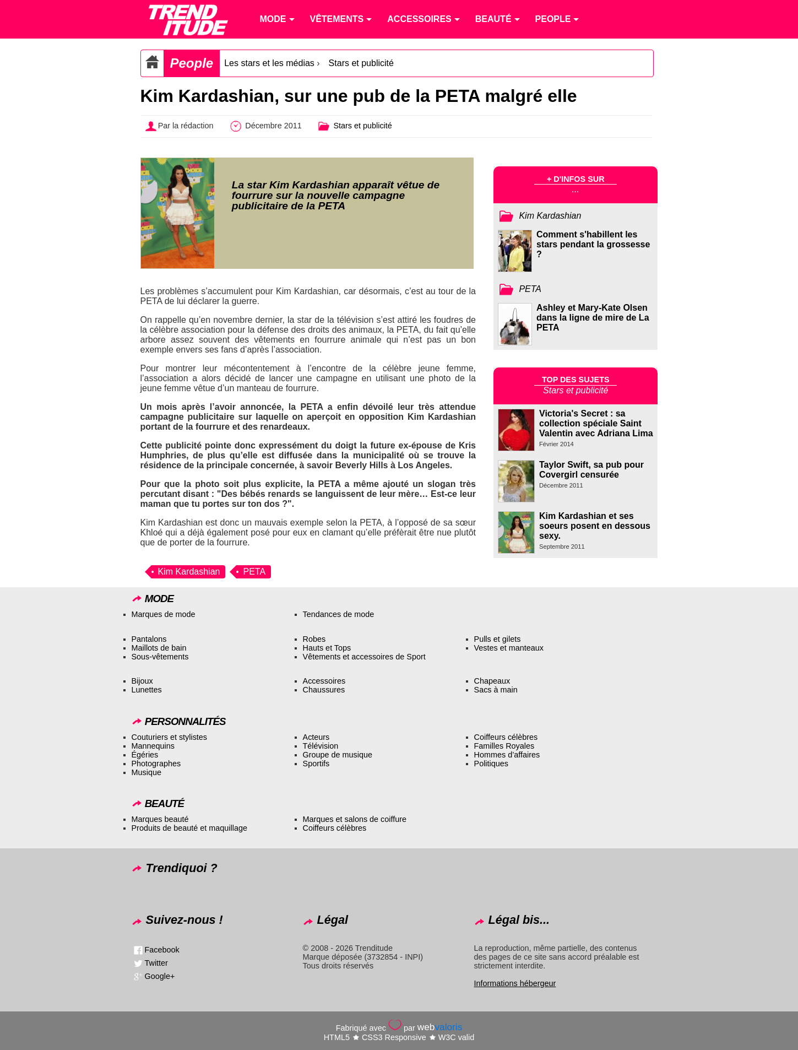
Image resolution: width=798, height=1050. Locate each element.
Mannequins (153, 746)
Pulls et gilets (497, 639)
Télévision (321, 746)
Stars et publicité (361, 63)
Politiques (491, 763)
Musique (146, 772)
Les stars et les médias (269, 63)
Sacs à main (496, 689)
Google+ (160, 976)
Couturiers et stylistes (170, 737)
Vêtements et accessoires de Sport (364, 656)
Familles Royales (504, 746)
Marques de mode (164, 614)
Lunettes (147, 689)
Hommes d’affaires (507, 754)
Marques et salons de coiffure (355, 819)
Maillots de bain (159, 647)
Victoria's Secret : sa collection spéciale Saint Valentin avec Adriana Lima (596, 423)
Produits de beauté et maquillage (189, 828)
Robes (314, 639)
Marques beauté (160, 819)
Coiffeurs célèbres (506, 737)
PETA (254, 571)
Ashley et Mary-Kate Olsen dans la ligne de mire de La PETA (592, 317)
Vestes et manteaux (509, 647)
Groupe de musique (337, 754)
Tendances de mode (338, 614)
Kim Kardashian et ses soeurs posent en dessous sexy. (594, 525)
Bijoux (142, 680)
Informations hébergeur (515, 983)
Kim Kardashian (189, 571)
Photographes (156, 763)
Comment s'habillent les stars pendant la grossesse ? (593, 244)
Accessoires (324, 680)
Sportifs (316, 763)
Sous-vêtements (160, 656)
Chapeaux (492, 680)
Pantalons (149, 639)
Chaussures (324, 689)
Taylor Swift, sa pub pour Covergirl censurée (591, 469)
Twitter (156, 963)
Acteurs (316, 737)
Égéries (145, 754)
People (192, 63)
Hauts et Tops (327, 647)
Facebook (162, 949)
